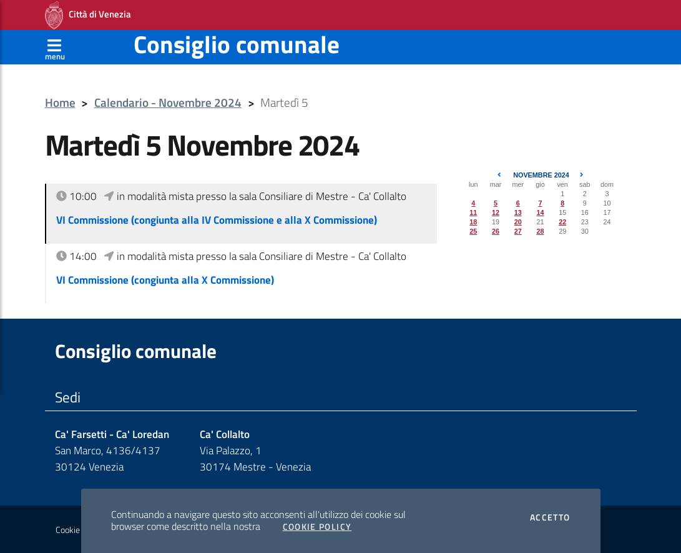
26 (495, 231)
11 (473, 212)
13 (518, 212)
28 (540, 231)
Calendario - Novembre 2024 (168, 103)
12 (495, 212)
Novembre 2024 (541, 175)
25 (473, 231)
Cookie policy (79, 530)
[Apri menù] (55, 46)
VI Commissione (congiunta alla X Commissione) (165, 280)
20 (518, 222)
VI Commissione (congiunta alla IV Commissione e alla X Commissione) (216, 220)
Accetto (550, 517)
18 (473, 222)
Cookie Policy (317, 526)
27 (518, 231)
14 (540, 212)
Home (60, 103)
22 (562, 222)
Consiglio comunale (237, 44)
